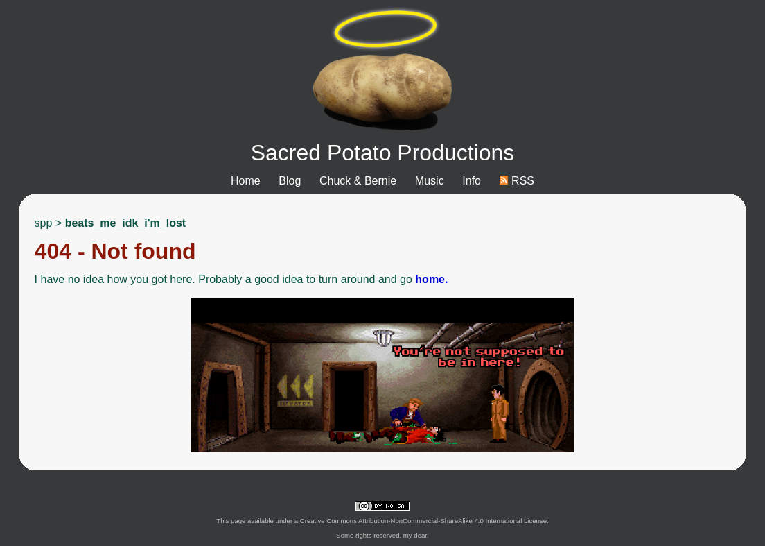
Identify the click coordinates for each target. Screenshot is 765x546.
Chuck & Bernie (357, 181)
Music (429, 181)
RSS (517, 181)
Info (471, 181)
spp (44, 223)
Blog (290, 181)
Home (246, 181)
